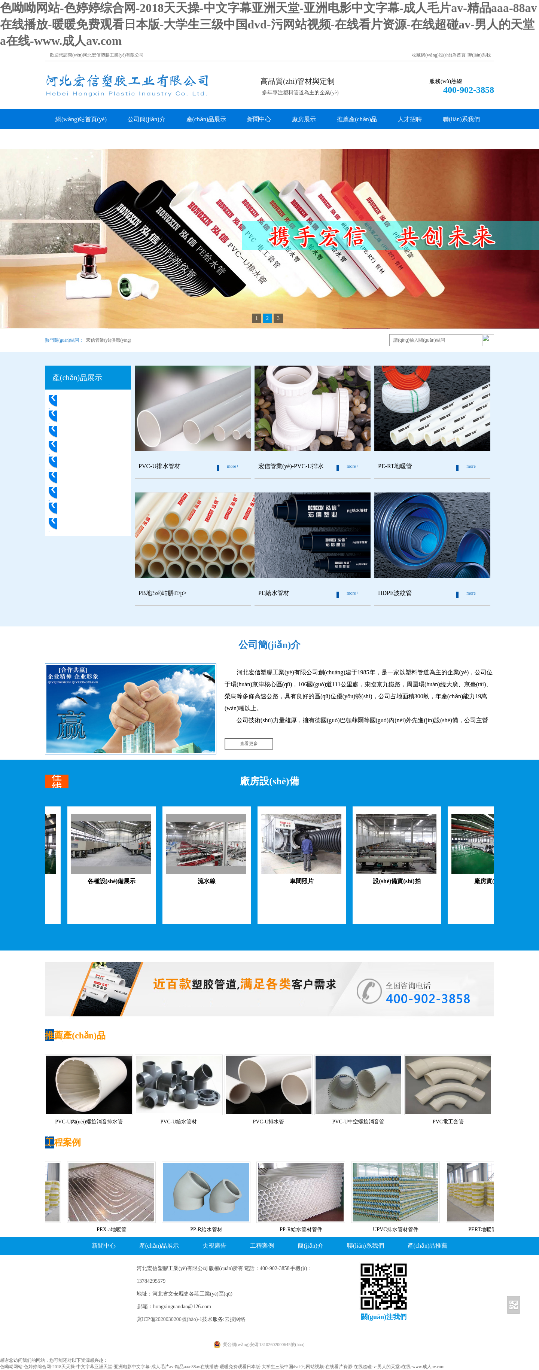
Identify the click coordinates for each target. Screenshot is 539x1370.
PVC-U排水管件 (83, 417)
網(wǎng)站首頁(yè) (81, 119)
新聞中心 (259, 119)
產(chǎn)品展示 (206, 119)
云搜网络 (235, 1319)
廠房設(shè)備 (269, 781)
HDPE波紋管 (78, 509)
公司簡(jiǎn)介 (146, 119)
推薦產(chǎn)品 (357, 119)
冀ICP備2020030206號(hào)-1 (169, 1319)
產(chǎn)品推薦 (428, 1245)
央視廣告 (214, 1245)
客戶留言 (67, 139)
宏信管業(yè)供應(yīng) (108, 340)
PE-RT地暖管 (79, 448)
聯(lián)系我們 (461, 119)
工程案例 (63, 1142)
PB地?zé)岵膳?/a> (86, 463)
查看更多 (249, 743)
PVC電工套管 (79, 524)
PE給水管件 (77, 494)
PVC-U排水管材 (83, 402)
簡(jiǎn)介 (310, 1245)
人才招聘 (410, 119)
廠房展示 (304, 119)
